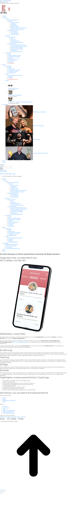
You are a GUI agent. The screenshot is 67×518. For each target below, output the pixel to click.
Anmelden (3, 170)
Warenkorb (3, 171)
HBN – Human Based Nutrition (20, 342)
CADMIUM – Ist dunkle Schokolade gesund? (20, 102)
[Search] (6, 167)
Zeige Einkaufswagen (6, 173)
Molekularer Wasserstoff (14, 95)
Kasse (14, 173)
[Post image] (10, 85)
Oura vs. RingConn (13, 88)
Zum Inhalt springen (5, 0)
